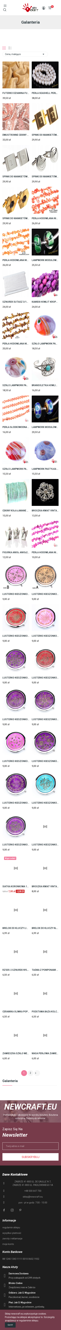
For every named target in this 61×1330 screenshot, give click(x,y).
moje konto (8, 1244)
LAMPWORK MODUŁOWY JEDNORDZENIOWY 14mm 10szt (45, 260)
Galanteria (10, 1081)
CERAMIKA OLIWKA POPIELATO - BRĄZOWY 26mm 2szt (15, 1011)
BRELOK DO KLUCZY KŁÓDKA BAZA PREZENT (45, 928)
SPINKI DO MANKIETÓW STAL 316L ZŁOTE (45, 135)
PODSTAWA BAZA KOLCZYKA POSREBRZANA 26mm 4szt (45, 1011)
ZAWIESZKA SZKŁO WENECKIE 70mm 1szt (15, 1053)
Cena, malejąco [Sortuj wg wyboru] (25, 54)
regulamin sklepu (11, 1227)
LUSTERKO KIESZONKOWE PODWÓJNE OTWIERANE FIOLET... (15, 719)
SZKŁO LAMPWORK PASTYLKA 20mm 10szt (45, 343)
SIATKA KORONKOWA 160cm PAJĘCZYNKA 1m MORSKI (15, 886)
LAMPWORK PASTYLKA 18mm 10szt (45, 469)
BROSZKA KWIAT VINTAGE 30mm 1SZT (45, 510)
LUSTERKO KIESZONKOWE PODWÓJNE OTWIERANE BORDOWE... (15, 636)
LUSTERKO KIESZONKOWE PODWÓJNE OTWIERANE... (15, 677)
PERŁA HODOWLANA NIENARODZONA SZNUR (45, 218)
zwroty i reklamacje (12, 1238)
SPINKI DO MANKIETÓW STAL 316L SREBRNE (15, 176)
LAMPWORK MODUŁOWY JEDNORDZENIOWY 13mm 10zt (45, 427)
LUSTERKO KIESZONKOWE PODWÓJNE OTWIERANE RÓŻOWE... (45, 844)
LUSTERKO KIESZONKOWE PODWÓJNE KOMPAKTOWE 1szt (15, 594)
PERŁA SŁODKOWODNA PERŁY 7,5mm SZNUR (15, 427)
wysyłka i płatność (11, 1233)
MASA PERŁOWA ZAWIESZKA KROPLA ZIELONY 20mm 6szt (45, 1053)
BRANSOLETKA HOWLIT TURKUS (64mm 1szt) (45, 385)
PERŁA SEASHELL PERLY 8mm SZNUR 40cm (45, 93)
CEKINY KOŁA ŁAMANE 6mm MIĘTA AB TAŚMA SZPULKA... (15, 510)
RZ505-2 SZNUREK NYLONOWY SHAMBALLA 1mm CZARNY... (15, 970)
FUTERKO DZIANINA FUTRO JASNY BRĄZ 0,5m (15, 93)
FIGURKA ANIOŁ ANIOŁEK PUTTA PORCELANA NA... (15, 552)
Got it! (10, 1325)
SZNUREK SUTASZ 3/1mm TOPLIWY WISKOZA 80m (15, 302)
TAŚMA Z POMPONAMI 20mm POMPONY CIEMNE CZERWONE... (45, 970)
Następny (35, 1073)
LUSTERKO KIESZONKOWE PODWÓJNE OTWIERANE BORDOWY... (45, 677)
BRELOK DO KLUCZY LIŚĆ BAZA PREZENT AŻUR (15, 928)
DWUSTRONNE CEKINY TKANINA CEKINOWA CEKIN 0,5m (15, 135)
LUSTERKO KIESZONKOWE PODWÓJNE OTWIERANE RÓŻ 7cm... (45, 636)
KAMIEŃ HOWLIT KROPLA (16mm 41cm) (45, 302)
